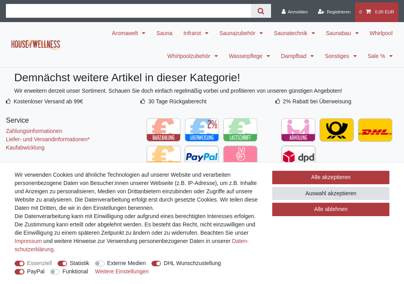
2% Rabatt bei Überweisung (317, 101)
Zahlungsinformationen (34, 131)
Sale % (377, 56)
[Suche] (261, 11)
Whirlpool (381, 33)
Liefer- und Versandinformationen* (48, 139)
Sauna (164, 33)
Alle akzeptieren (331, 177)
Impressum (28, 241)
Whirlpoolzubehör (189, 56)
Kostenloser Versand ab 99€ (48, 101)
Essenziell (39, 263)
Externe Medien (126, 263)
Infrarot (192, 33)
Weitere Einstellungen (122, 271)
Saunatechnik (291, 33)
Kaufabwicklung (25, 147)
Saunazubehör (238, 33)
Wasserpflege (246, 56)
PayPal (36, 271)
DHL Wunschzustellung (192, 263)
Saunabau (339, 33)
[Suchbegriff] (128, 11)
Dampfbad (294, 56)
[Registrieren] (334, 12)
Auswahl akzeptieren (330, 193)
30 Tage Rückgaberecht (177, 101)
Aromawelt (125, 33)
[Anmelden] (294, 12)
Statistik (79, 263)
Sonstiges (337, 56)
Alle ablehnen (331, 209)
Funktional (75, 271)
